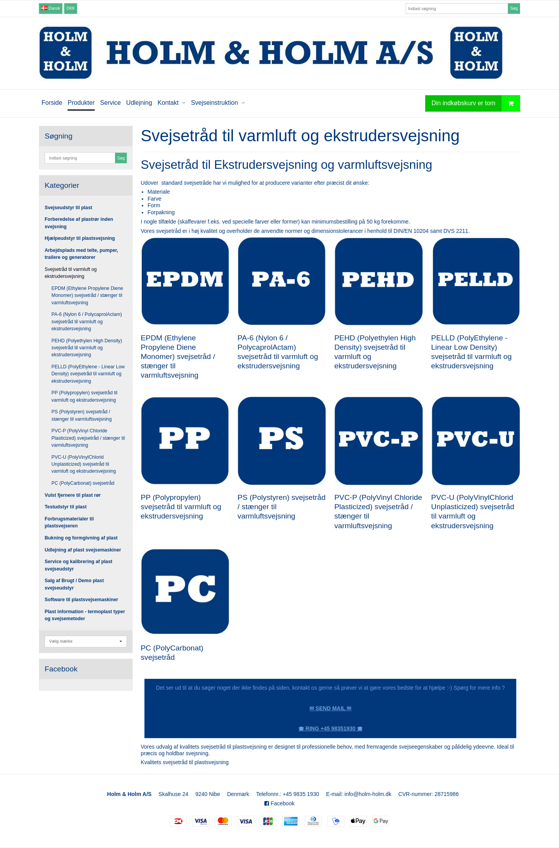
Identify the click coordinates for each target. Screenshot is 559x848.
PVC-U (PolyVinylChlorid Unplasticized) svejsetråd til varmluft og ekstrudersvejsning (84, 464)
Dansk (50, 8)
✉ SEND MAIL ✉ (330, 708)
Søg (513, 8)
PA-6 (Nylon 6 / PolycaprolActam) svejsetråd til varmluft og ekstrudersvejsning (87, 321)
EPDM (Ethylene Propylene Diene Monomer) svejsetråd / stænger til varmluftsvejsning (87, 295)
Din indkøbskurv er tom (476, 103)
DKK (70, 8)
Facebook (279, 803)
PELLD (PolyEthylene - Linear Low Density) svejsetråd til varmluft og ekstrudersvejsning (88, 374)
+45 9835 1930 (301, 794)
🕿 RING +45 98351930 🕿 (331, 728)
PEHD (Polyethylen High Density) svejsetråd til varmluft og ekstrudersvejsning (87, 348)
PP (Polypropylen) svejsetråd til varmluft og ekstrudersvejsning (85, 396)
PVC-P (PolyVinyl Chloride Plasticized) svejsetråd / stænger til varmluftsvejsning (88, 438)
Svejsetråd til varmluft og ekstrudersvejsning (71, 273)
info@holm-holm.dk (367, 794)
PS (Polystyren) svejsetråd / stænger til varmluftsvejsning (82, 415)
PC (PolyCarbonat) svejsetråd (83, 483)
